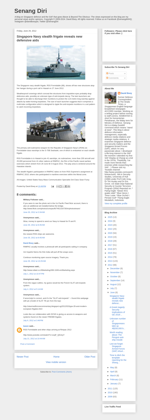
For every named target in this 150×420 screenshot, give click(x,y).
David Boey (28, 243)
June (112, 292)
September (115, 280)
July (112, 288)
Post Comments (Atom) (62, 372)
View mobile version (56, 362)
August (113, 284)
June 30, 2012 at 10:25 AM (34, 261)
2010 (110, 392)
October (114, 276)
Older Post (89, 356)
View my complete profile (116, 203)
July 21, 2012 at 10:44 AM (34, 338)
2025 (110, 217)
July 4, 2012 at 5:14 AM (33, 289)
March (113, 375)
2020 (110, 233)
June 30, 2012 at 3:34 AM (34, 212)
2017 (110, 245)
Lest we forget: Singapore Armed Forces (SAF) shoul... (117, 347)
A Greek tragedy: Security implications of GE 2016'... (117, 311)
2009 (110, 396)
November (115, 272)
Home (56, 356)
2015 (110, 253)
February (114, 379)
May (112, 367)
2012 (110, 265)
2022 (110, 229)
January (114, 383)
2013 (110, 261)
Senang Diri (30, 11)
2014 (110, 257)
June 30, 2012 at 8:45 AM (34, 225)
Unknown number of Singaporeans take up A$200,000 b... (118, 323)
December (115, 268)
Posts (110, 73)
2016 (110, 249)
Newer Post (23, 356)
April (112, 371)
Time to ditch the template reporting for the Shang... (118, 359)
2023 (110, 225)
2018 (110, 241)
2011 (110, 388)
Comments (112, 78)
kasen (26, 326)
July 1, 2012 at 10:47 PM (33, 274)
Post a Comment (27, 344)
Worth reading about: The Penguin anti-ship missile (117, 336)
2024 (110, 221)
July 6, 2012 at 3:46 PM (33, 320)
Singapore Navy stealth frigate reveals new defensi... (117, 299)
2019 (110, 237)
